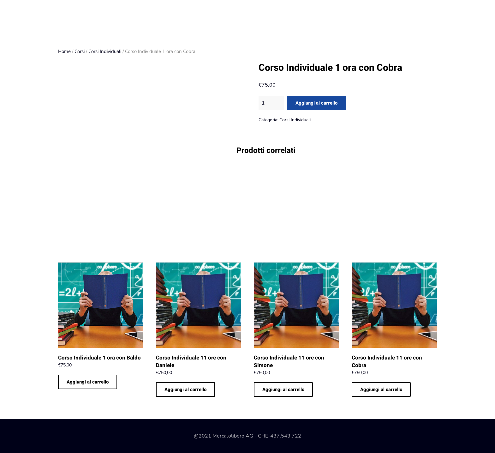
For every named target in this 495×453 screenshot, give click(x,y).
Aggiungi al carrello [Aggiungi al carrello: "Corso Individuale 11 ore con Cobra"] (381, 389)
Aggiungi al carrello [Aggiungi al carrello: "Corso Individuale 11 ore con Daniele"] (185, 389)
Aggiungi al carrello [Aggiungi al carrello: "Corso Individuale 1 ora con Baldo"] (88, 381)
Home (64, 51)
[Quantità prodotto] (271, 103)
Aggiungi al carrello (316, 103)
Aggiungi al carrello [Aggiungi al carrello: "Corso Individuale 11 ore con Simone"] (283, 389)
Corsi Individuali (104, 51)
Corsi (80, 51)
